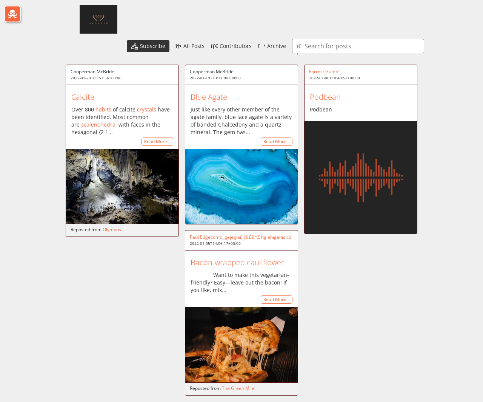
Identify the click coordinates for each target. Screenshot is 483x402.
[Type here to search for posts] (358, 46)
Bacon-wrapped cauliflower (237, 262)
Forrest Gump (323, 71)
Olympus (112, 229)
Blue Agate (209, 97)
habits (103, 109)
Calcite (82, 97)
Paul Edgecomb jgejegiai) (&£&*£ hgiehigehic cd (240, 237)
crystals (146, 109)
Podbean (325, 97)
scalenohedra (98, 124)
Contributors (231, 45)
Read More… (157, 142)
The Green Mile (238, 388)
